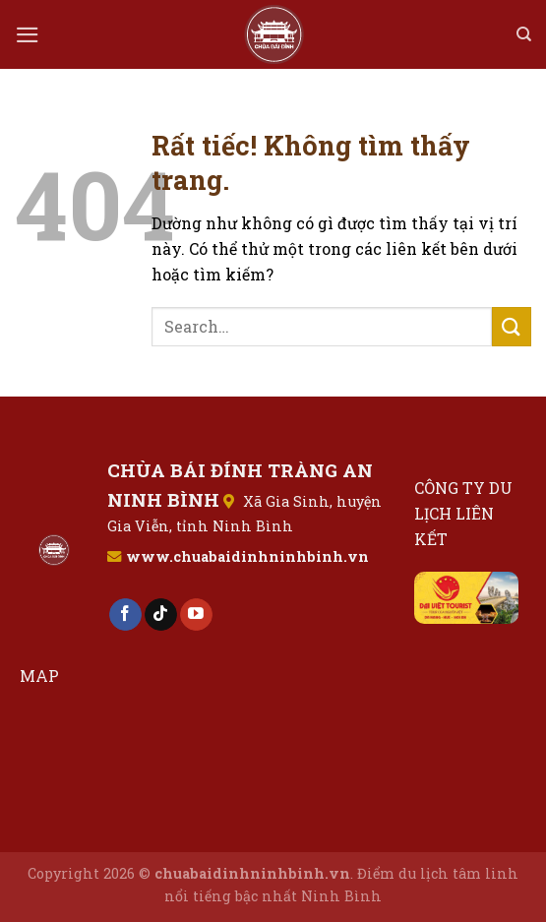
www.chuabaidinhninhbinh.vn (247, 556)
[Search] (523, 34)
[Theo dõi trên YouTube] (196, 615)
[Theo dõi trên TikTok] (161, 615)
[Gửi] (511, 326)
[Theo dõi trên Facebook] (125, 615)
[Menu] (27, 35)
